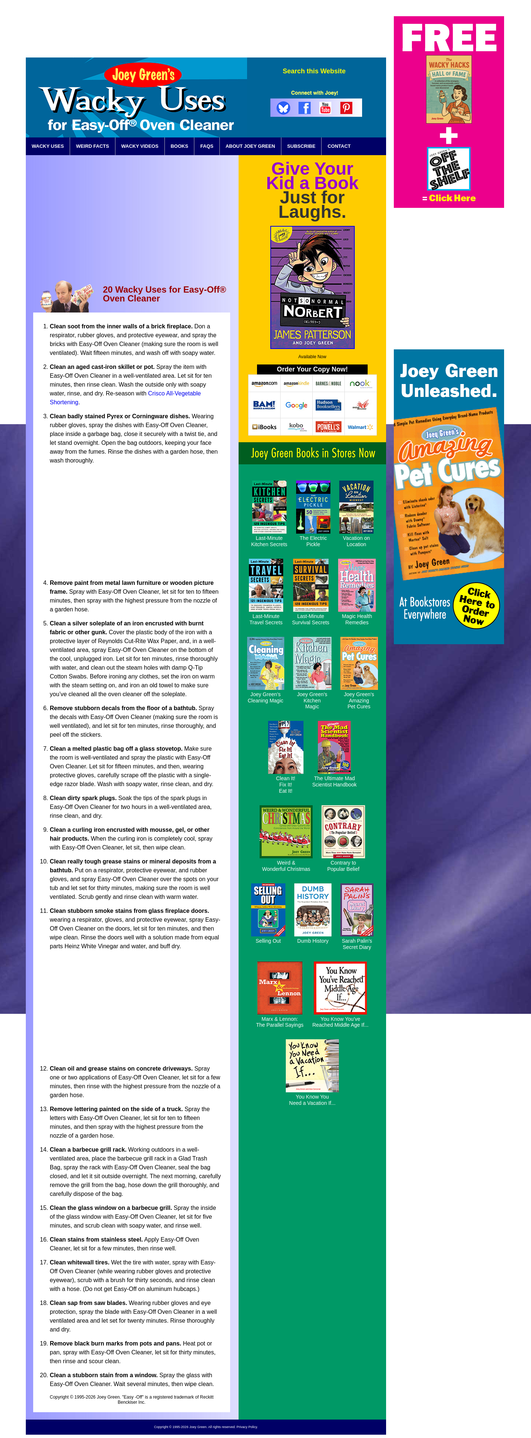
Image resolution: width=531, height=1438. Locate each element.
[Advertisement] (252, 32)
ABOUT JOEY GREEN (250, 146)
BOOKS (179, 146)
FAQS (206, 146)
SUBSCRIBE (301, 146)
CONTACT (339, 146)
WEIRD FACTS (92, 146)
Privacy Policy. (247, 1427)
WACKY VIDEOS (140, 146)
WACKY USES (48, 146)
